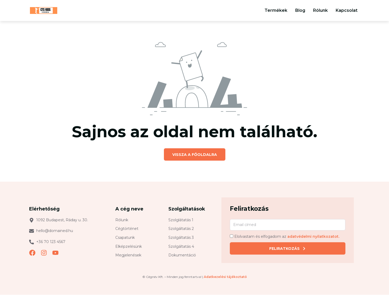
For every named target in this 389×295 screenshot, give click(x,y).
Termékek (275, 10)
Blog (300, 10)
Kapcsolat (346, 10)
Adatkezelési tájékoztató (225, 277)
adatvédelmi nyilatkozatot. (313, 236)
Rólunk (320, 10)
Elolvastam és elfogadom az (286, 236)
